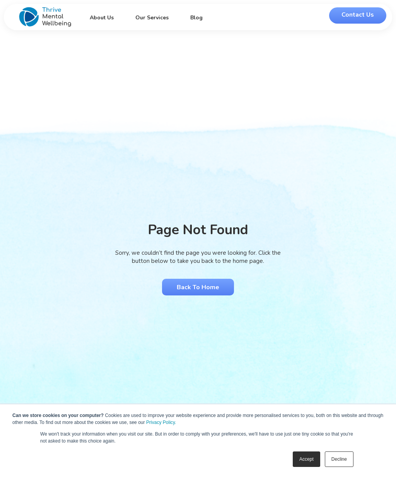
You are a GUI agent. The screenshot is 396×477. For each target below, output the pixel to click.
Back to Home (198, 287)
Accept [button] (306, 459)
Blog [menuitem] (196, 17)
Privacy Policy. (161, 422)
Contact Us (357, 14)
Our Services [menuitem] (152, 17)
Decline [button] (339, 459)
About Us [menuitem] (102, 17)
